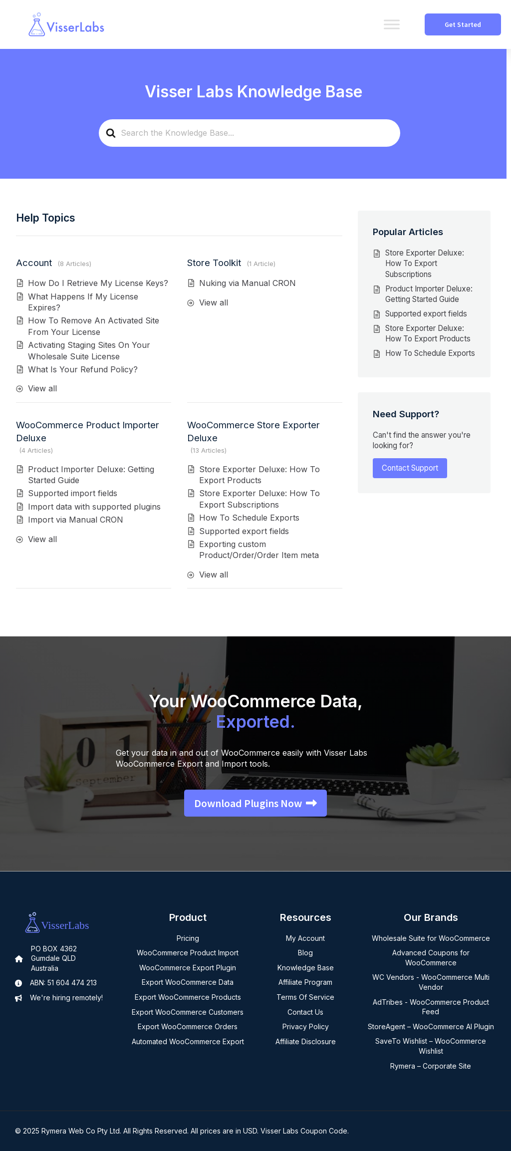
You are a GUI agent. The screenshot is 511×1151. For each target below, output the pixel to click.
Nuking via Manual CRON (247, 283)
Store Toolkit (214, 262)
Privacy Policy (305, 1026)
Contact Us (305, 1012)
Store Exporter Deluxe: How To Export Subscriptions (424, 263)
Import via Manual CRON (75, 520)
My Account (305, 938)
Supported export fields (244, 531)
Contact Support (410, 468)
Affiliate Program (305, 982)
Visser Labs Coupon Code (303, 1131)
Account (34, 262)
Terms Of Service (305, 997)
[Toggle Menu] (392, 24)
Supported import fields (72, 493)
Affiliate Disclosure (305, 1041)
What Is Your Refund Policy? (83, 369)
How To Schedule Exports (249, 518)
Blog (305, 952)
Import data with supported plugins (94, 507)
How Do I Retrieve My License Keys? (98, 283)
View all (42, 388)
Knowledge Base (305, 967)
